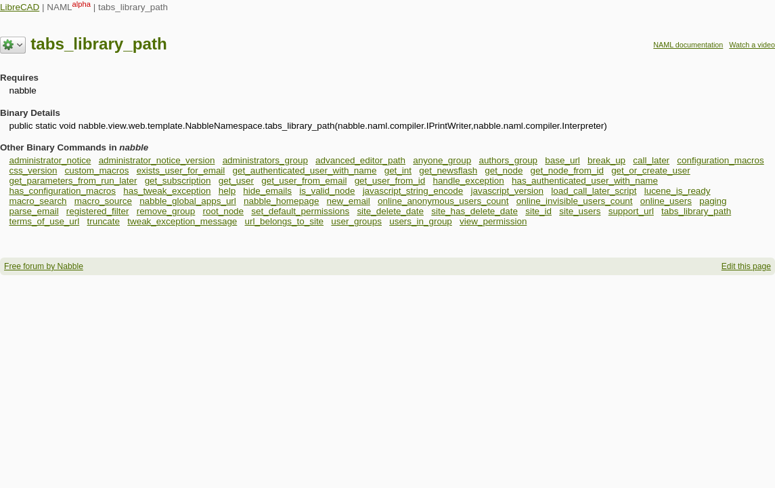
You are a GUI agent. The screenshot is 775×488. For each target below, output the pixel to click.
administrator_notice (50, 160)
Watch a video (752, 45)
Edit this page (746, 266)
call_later (651, 160)
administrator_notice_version (157, 160)
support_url (631, 211)
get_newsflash (448, 170)
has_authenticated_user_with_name (585, 181)
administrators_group (265, 160)
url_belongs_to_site (284, 221)
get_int (398, 170)
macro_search (37, 201)
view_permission (493, 221)
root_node (223, 211)
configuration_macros (720, 160)
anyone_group (442, 160)
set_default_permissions (300, 211)
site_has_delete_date (474, 211)
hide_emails (267, 191)
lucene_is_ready (677, 191)
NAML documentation (688, 45)
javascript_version (507, 191)
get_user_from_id (390, 181)
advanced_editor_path (360, 160)
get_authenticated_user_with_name (305, 170)
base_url (562, 160)
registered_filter (97, 211)
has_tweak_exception (167, 191)
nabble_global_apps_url (187, 201)
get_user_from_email (304, 181)
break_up (606, 160)
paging (712, 201)
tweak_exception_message (182, 221)
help (227, 191)
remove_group (166, 211)
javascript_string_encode (413, 191)
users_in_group (420, 221)
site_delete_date (390, 211)
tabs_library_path (696, 211)
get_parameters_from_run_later (73, 181)
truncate (103, 221)
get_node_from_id (567, 170)
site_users (579, 211)
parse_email (33, 211)
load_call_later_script (593, 191)
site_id (538, 211)
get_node (504, 170)
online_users (666, 201)
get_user (236, 181)
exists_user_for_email (181, 170)
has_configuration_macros (62, 191)
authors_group (508, 160)
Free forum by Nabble (43, 266)
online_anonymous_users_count (443, 201)
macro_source (103, 201)
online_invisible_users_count (574, 201)
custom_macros (97, 170)
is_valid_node (327, 191)
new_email (348, 201)
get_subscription (178, 181)
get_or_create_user (650, 170)
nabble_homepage (281, 201)
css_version (33, 170)
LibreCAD (19, 7)
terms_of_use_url (44, 221)
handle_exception (468, 181)
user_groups (356, 221)
